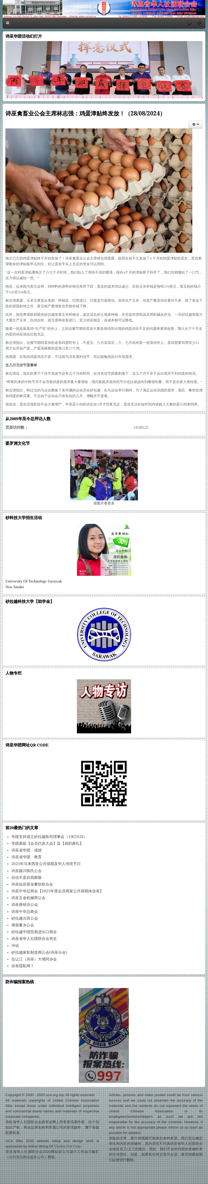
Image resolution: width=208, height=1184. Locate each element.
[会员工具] (195, 124)
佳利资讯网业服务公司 (26, 1157)
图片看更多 (104, 503)
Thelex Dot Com (67, 1146)
